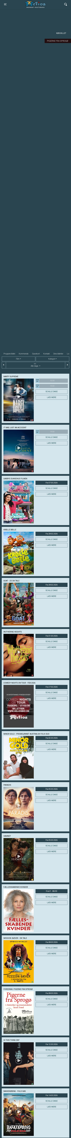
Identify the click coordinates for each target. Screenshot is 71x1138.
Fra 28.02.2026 (52, 534)
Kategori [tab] (51, 359)
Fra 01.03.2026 (52, 636)
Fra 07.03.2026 (52, 483)
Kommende (23, 354)
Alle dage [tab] (35, 365)
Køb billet (61, 33)
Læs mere (51, 397)
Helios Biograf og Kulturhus (34, 4)
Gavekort (36, 354)
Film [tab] (17, 359)
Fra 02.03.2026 (52, 738)
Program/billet (9, 354)
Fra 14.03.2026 (52, 1095)
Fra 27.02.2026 (52, 687)
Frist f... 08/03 (51, 891)
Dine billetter (58, 354)
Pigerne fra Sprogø (57, 41)
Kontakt (46, 354)
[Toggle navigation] (5, 4)
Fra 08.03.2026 (52, 942)
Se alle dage (52, 391)
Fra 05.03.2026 (52, 789)
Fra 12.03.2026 (52, 1044)
